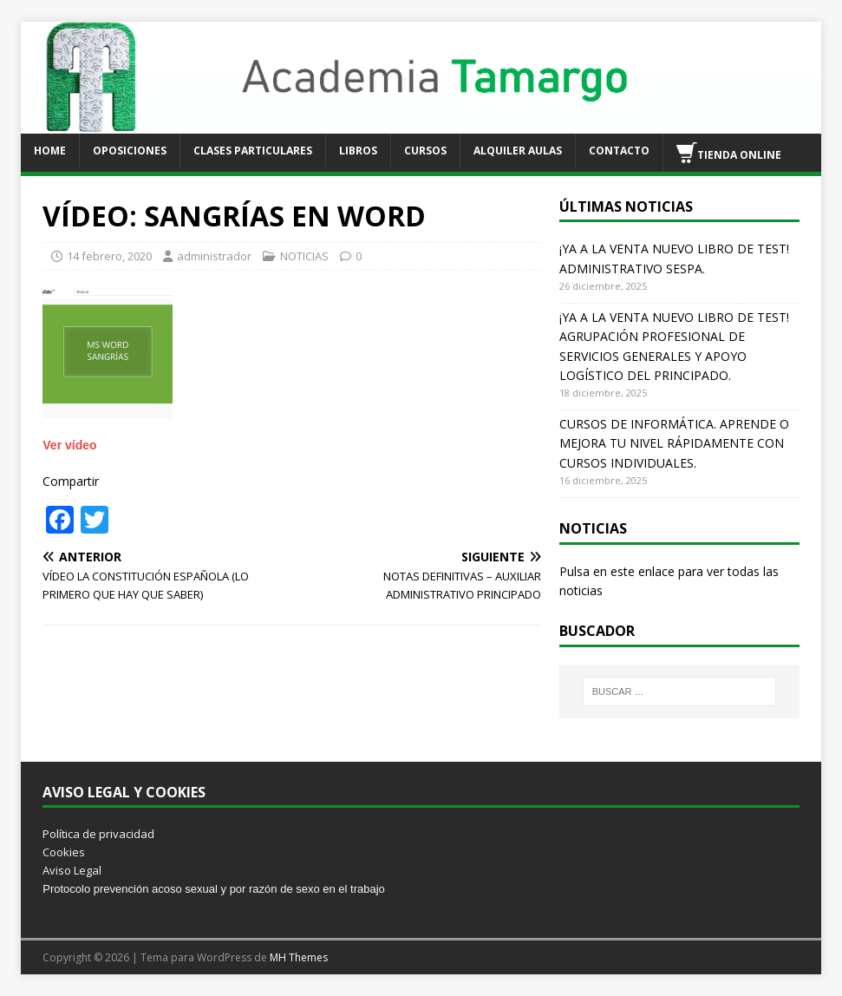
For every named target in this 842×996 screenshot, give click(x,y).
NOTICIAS (304, 256)
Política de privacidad (98, 834)
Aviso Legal (71, 870)
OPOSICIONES (129, 150)
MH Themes (299, 957)
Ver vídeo (69, 445)
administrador (214, 256)
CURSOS (425, 150)
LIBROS (358, 150)
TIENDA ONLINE (728, 152)
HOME (50, 150)
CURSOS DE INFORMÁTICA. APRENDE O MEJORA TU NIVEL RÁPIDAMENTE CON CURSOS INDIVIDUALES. (674, 443)
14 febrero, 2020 (109, 256)
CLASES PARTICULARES (252, 150)
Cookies (63, 852)
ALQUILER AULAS (517, 150)
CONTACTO (619, 150)
